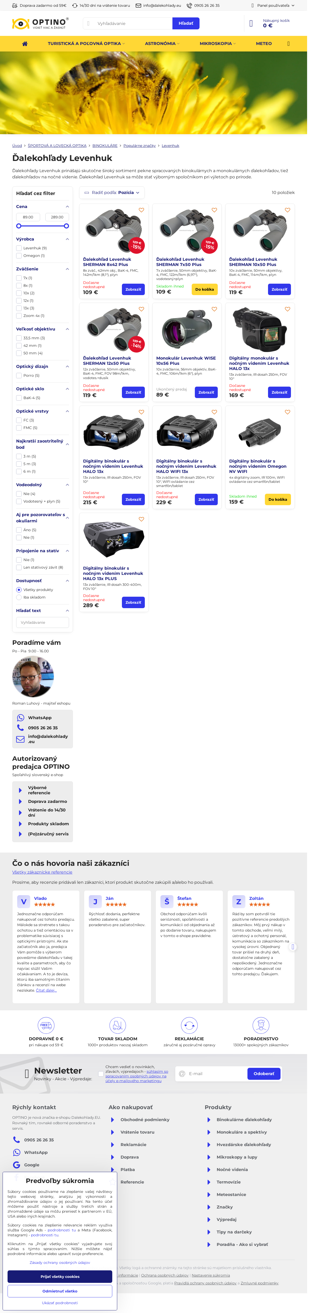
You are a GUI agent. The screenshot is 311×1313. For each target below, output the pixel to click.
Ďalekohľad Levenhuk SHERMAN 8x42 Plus (107, 262)
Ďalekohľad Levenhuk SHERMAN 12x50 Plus (107, 361)
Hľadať (186, 23)
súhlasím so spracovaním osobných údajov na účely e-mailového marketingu (136, 1076)
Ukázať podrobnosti (60, 1303)
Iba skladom (31, 597)
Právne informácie (121, 1275)
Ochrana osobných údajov (165, 1275)
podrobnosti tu (62, 1230)
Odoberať (264, 1073)
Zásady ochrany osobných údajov (60, 1262)
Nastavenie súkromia (211, 1275)
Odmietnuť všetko (59, 1291)
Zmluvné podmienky (259, 1283)
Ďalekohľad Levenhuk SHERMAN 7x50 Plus (180, 262)
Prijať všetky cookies (60, 1276)
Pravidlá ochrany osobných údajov (205, 1283)
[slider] (18, 226)
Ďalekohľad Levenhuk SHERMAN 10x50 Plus (253, 262)
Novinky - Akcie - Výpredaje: (63, 1078)
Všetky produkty (34, 590)
